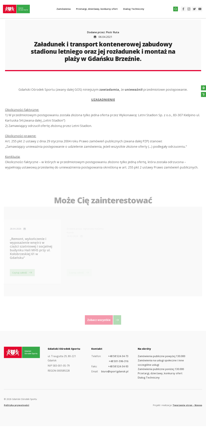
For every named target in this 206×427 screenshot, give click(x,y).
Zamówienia (66, 9)
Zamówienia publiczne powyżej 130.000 (161, 357)
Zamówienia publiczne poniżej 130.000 (161, 370)
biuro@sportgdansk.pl (114, 372)
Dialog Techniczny (136, 9)
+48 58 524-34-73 (118, 357)
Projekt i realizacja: (177, 406)
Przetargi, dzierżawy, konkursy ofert (99, 9)
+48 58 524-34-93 (118, 367)
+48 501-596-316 (118, 362)
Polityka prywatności (16, 406)
